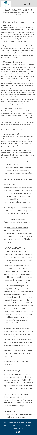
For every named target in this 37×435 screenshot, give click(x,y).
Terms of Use (16, 428)
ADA (23, 428)
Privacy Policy (29, 425)
